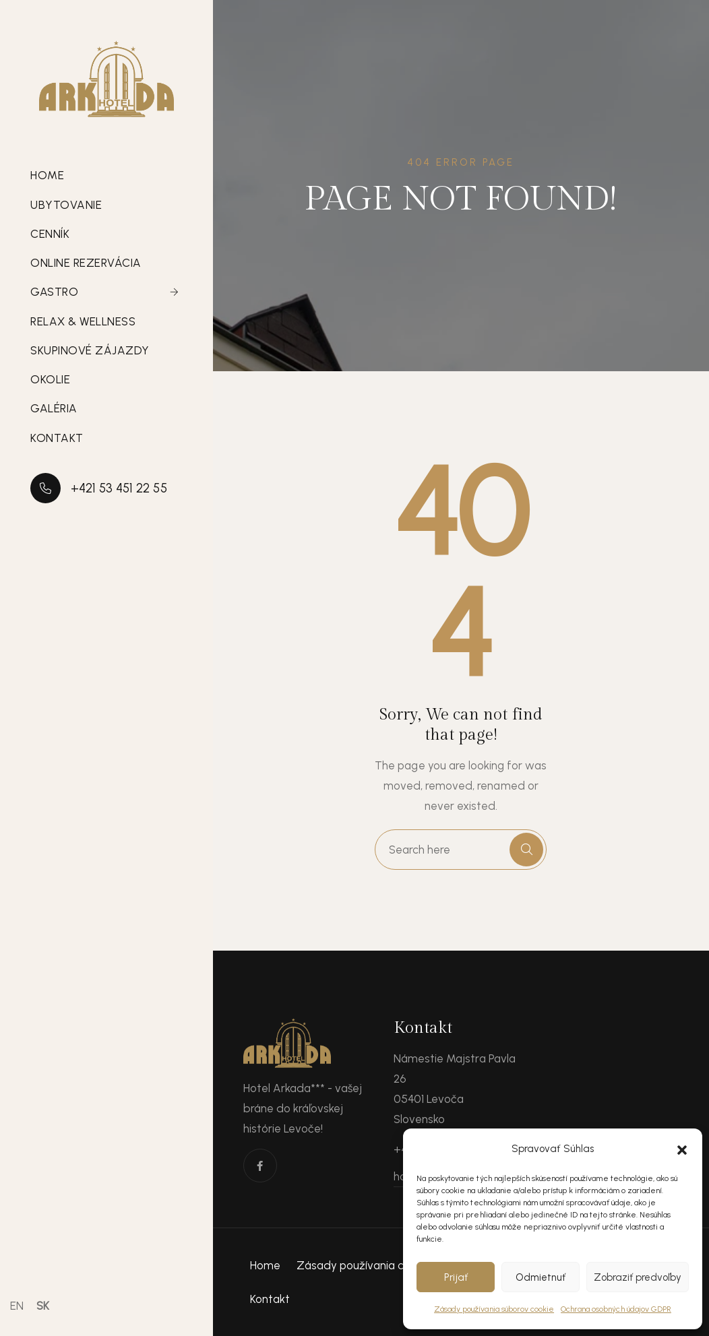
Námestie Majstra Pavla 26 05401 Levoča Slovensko (455, 1089)
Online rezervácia (86, 262)
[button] (682, 1148)
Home (47, 175)
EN (17, 1305)
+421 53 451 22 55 (98, 488)
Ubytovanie (66, 205)
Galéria (54, 408)
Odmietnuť (540, 1277)
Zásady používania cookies (367, 1265)
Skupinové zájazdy (90, 350)
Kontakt (57, 438)
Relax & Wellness (82, 321)
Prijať (456, 1277)
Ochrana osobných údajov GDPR (616, 1309)
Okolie (50, 379)
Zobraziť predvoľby (637, 1277)
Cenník (49, 234)
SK (42, 1305)
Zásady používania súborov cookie (494, 1309)
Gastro (54, 291)
